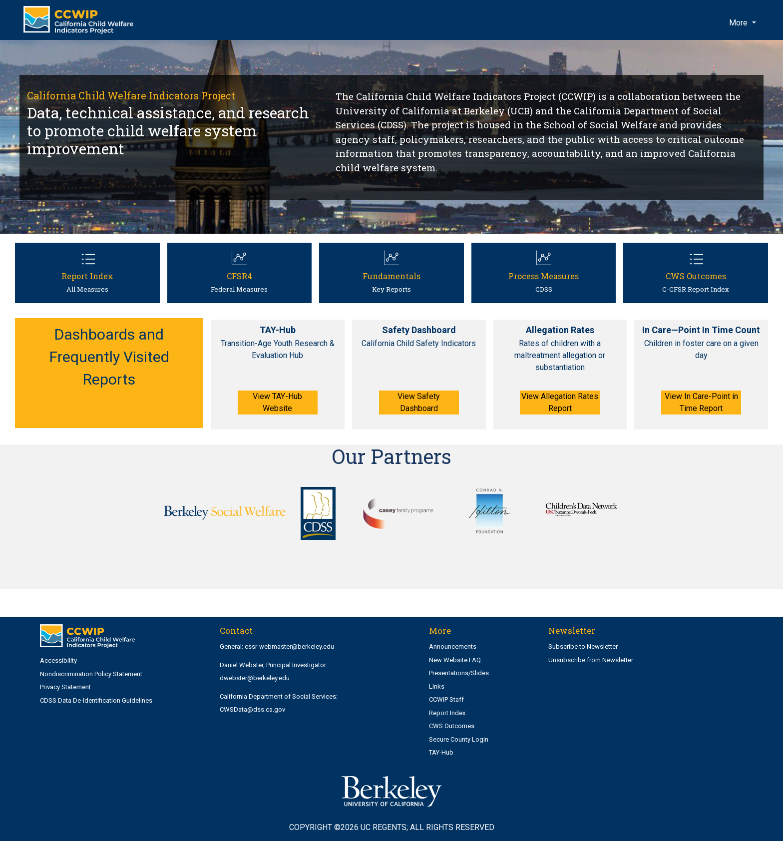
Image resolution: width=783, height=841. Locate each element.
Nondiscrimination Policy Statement (91, 674)
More (739, 22)
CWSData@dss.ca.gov (252, 709)
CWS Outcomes (696, 276)
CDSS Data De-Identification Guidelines (96, 700)
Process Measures (543, 276)
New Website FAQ (455, 660)
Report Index (87, 276)
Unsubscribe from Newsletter (590, 660)
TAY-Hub (441, 752)
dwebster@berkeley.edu (255, 678)
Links (436, 686)
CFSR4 (239, 276)
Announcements (452, 646)
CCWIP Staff (446, 699)
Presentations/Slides (459, 673)
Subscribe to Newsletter (583, 646)
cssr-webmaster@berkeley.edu (289, 646)
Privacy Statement (65, 687)
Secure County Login (458, 739)
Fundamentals (391, 276)
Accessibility (58, 660)
